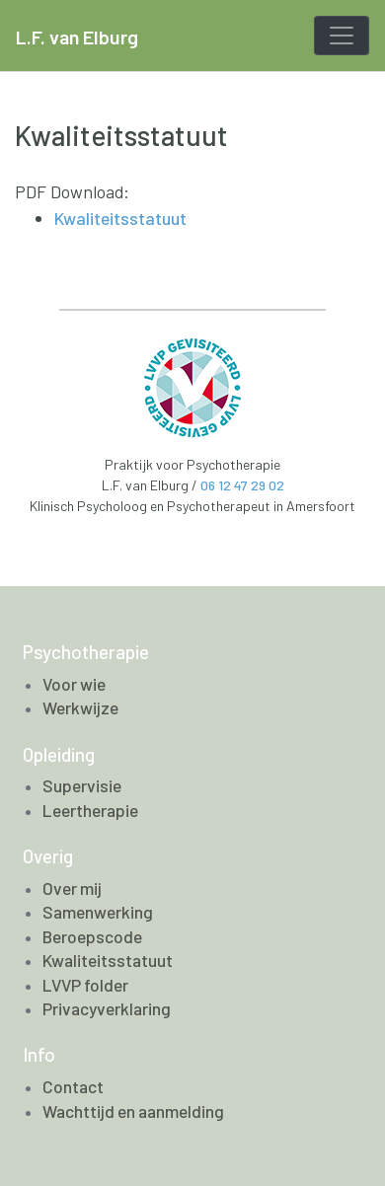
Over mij (72, 888)
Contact (73, 1086)
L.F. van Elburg (77, 36)
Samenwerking (97, 912)
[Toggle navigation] (341, 35)
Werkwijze (80, 707)
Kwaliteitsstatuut (120, 218)
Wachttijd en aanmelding (133, 1111)
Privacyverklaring (106, 1008)
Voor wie (74, 684)
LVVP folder (85, 985)
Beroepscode (92, 936)
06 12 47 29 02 (242, 485)
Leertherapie (90, 810)
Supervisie (81, 785)
